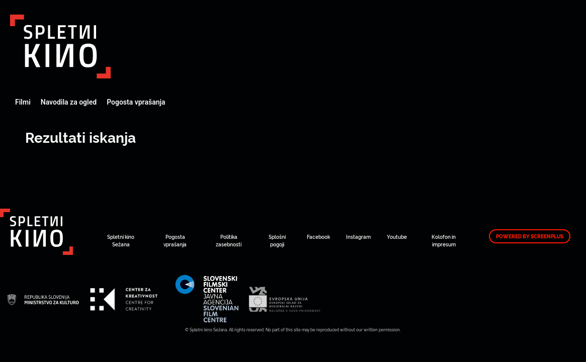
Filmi (23, 102)
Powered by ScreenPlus (529, 236)
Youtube (397, 236)
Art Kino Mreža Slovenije (60, 46)
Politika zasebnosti (228, 240)
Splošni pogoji (277, 240)
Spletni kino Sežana (120, 240)
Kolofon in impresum (444, 240)
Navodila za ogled (69, 102)
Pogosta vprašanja (136, 102)
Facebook (318, 236)
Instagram (358, 236)
